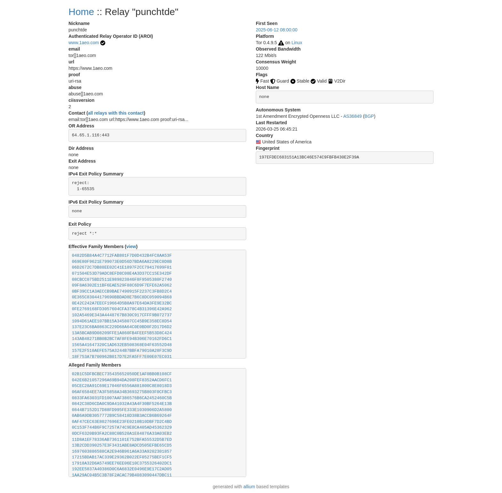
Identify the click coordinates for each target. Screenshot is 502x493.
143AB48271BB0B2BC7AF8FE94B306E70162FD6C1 (122, 338)
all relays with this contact (116, 113)
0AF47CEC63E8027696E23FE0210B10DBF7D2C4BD (122, 421)
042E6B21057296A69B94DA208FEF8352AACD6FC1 (122, 380)
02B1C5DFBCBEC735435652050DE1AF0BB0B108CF (122, 374)
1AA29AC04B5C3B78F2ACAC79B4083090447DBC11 (122, 475)
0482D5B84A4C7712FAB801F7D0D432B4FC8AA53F (122, 255)
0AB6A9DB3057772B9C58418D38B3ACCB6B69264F (122, 415)
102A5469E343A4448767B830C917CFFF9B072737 (122, 315)
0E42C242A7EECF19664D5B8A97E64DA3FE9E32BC (122, 303)
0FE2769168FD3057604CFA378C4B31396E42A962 (122, 309)
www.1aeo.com (84, 42)
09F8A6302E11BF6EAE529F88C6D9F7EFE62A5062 (122, 285)
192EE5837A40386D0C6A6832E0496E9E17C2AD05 (122, 469)
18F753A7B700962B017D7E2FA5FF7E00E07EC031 (122, 356)
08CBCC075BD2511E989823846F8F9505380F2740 (122, 279)
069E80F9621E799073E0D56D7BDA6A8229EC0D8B (122, 261)
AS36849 (352, 116)
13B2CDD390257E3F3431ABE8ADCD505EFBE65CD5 (122, 445)
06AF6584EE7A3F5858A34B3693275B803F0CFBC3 (122, 392)
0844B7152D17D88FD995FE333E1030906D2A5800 (122, 410)
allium (249, 486)
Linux (296, 42)
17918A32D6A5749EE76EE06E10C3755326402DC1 (122, 463)
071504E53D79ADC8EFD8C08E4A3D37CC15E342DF (122, 273)
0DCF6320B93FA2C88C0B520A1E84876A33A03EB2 (122, 433)
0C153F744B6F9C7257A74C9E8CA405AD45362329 (122, 427)
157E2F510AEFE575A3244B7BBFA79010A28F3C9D (122, 350)
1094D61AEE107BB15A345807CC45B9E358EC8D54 (122, 321)
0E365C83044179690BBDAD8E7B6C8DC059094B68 (122, 297)
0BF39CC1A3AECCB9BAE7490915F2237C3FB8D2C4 (122, 291)
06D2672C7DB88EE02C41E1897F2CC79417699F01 (122, 267)
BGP (369, 116)
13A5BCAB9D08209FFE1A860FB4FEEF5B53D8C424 (122, 333)
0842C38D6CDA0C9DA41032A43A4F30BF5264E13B (122, 403)
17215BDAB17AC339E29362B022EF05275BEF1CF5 (122, 457)
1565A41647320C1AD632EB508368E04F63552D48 (122, 345)
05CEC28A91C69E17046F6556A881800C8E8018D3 (122, 386)
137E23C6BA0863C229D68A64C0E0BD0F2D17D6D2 (122, 327)
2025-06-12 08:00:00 (276, 29)
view (131, 246)
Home (81, 11)
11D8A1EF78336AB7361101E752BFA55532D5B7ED (122, 439)
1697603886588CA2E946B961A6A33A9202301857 (122, 451)
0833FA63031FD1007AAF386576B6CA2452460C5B (122, 398)
